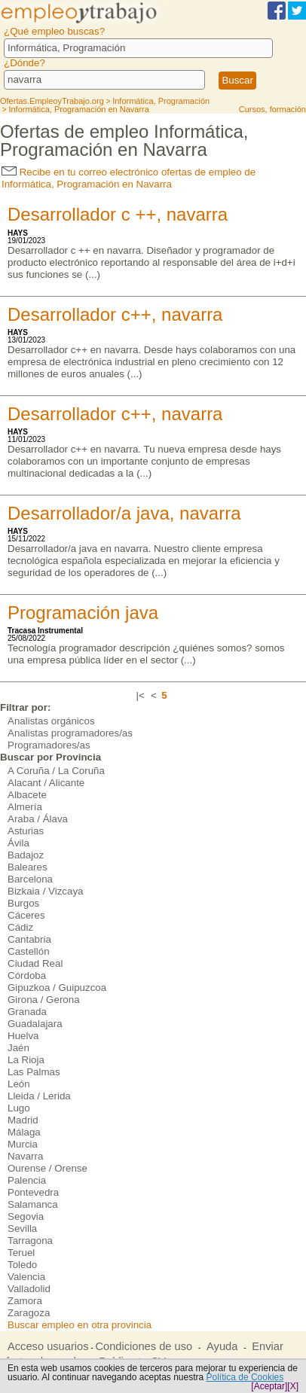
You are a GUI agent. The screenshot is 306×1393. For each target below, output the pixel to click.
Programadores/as (49, 745)
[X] (292, 1386)
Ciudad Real (35, 963)
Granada (27, 1011)
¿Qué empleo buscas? (54, 31)
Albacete (27, 794)
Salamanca (33, 1204)
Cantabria (29, 939)
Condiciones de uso (143, 1346)
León (19, 1084)
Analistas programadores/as (70, 733)
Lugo (19, 1108)
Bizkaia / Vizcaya (46, 891)
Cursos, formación (272, 109)
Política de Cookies (245, 1377)
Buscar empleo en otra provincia (79, 1325)
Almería (25, 806)
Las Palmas (34, 1072)
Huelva (23, 1035)
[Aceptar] (269, 1386)
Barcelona (30, 879)
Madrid (23, 1120)
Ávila (18, 843)
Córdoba (27, 975)
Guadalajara (35, 1023)
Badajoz (26, 855)
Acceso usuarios (48, 1346)
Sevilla (22, 1228)
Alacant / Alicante (46, 782)
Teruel (21, 1252)
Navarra (25, 1156)
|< (140, 695)
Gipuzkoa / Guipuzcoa (57, 987)
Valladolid (29, 1288)
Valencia (26, 1276)
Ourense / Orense (47, 1168)
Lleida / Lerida (39, 1096)
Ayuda (222, 1346)
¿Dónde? (24, 63)
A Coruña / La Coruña (56, 770)
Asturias (26, 831)
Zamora (25, 1300)
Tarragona (30, 1240)
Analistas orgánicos (51, 721)
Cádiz (20, 927)
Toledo (22, 1264)
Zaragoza (29, 1312)
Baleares (27, 867)
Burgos (23, 903)
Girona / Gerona (44, 999)
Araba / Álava (38, 819)
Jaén (18, 1047)
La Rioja (26, 1059)
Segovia (26, 1216)
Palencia (27, 1180)
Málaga (24, 1132)
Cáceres (26, 915)
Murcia (23, 1144)
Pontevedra (33, 1192)
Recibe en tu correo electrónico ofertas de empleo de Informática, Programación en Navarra (129, 178)
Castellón (29, 951)
